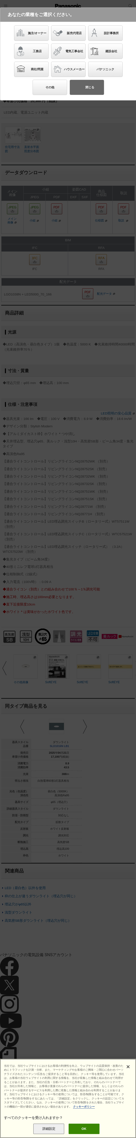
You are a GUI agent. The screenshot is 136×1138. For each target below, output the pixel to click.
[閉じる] (128, 1066)
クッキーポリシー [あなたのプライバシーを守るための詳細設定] (84, 1106)
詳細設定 (49, 1129)
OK (83, 1129)
